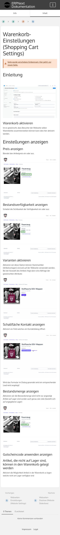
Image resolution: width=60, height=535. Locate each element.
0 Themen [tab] (7, 511)
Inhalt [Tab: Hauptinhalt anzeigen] (45, 13)
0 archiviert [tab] (19, 511)
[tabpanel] (30, 518)
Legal (36, 529)
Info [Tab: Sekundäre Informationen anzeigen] (15, 13)
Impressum (26, 529)
